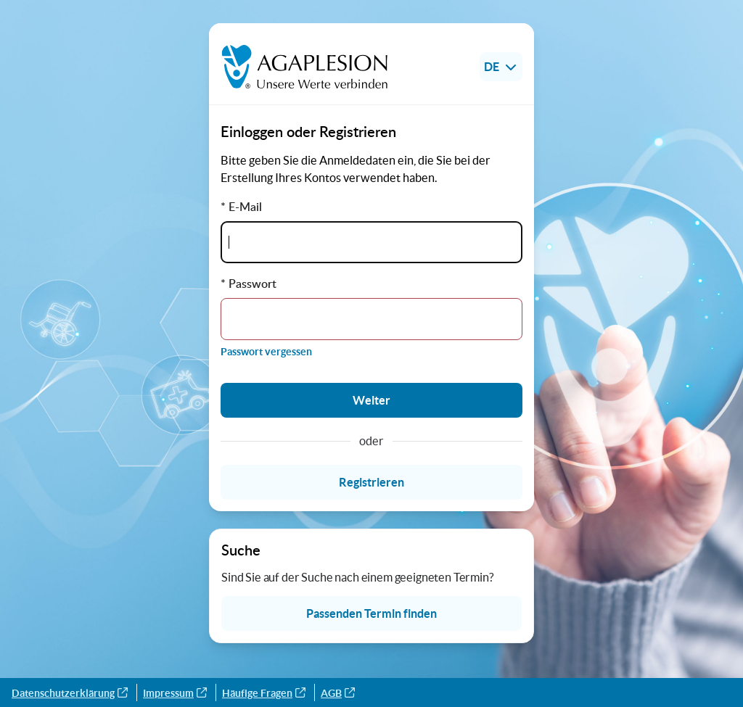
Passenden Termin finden (371, 613)
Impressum (175, 693)
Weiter (371, 400)
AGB (338, 693)
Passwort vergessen (266, 351)
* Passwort (248, 284)
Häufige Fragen (263, 693)
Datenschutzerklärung (70, 693)
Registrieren (371, 482)
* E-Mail (241, 207)
